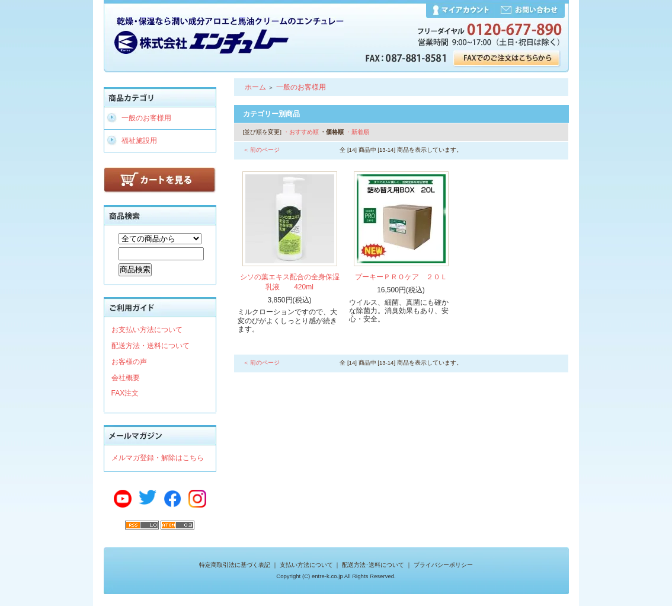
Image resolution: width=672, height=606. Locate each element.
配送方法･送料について (373, 565)
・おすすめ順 (301, 132)
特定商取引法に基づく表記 (234, 565)
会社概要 (125, 378)
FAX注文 (125, 393)
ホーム (255, 87)
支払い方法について (306, 565)
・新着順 (357, 132)
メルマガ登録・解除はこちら (157, 458)
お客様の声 (129, 362)
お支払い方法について (147, 330)
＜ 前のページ (261, 149)
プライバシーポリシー (443, 565)
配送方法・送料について (150, 346)
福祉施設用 (139, 140)
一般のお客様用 (146, 118)
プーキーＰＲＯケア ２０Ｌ (401, 277)
